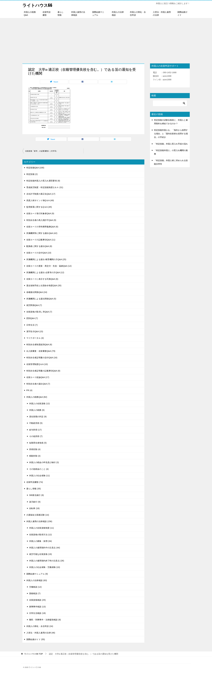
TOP (33, 654)
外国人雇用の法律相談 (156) (39, 521)
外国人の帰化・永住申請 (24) (39, 626)
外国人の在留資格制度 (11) (41, 528)
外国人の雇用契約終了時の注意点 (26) (46, 561)
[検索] (170, 103)
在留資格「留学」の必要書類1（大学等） (41, 151)
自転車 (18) (34, 508)
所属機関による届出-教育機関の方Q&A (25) (46, 259)
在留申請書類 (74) (34, 482)
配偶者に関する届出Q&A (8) (39, 246)
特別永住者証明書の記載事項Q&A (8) (43, 371)
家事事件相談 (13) (37, 606)
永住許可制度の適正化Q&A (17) (40, 194)
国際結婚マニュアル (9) (37, 574)
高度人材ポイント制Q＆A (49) (40, 200)
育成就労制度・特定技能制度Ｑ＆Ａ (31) (44, 187)
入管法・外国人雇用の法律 (162, 13)
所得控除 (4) (35, 449)
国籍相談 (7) (35, 593)
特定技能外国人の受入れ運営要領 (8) (43, 181)
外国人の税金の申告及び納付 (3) (44, 462)
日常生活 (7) (32, 325)
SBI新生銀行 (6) (36, 495)
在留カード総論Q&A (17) (37, 377)
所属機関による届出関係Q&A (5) (41, 299)
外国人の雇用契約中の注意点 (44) (44, 547)
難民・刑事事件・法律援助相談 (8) (45, 620)
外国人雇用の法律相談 (78, 13)
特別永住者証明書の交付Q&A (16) (41, 357)
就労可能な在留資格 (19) (40, 554)
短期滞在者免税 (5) (38, 443)
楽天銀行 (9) (35, 502)
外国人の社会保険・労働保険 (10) (44, 567)
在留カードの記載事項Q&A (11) (40, 240)
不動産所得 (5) (36, 423)
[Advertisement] (106, 39)
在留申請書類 (46, 13)
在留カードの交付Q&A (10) (38, 253)
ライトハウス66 (37, 5)
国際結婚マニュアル (98, 13)
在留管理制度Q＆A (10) (37, 364)
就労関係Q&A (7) (34, 305)
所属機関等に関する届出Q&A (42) (41, 233)
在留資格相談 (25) (37, 600)
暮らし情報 (61, 13)
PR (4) (29, 390)
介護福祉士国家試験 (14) (37, 515)
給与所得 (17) (35, 430)
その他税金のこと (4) (39, 469)
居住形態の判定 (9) (38, 416)
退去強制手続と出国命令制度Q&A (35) (43, 285)
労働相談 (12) (35, 587)
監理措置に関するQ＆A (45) (39, 207)
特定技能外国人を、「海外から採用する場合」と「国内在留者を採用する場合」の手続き (171, 133)
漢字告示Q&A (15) (34, 331)
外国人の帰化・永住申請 (138, 13)
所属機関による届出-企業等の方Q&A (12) (45, 272)
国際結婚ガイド (182, 13)
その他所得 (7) (36, 436)
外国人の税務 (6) (37, 410)
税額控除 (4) (35, 456)
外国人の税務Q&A (30, 13)
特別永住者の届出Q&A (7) (38, 384)
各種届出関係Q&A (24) (36, 292)
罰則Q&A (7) (32, 318)
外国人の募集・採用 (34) (40, 541)
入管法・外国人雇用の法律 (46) (40, 633)
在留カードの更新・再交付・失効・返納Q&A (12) (49, 266)
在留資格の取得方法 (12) (40, 534)
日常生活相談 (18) (37, 613)
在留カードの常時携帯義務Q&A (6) (42, 227)
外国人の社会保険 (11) (39, 475)
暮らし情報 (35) (33, 488)
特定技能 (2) (32, 174)
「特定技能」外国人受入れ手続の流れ (171, 144)
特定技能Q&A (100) (35, 168)
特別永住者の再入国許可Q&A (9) (41, 220)
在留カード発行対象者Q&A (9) (40, 213)
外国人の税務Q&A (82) (36, 397)
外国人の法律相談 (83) (36, 580)
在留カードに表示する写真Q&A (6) (42, 279)
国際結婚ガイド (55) (35, 639)
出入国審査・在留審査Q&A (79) (40, 351)
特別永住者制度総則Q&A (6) (39, 344)
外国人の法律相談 (118, 13)
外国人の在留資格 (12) (39, 403)
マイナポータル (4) (35, 338)
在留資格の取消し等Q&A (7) (39, 312)
